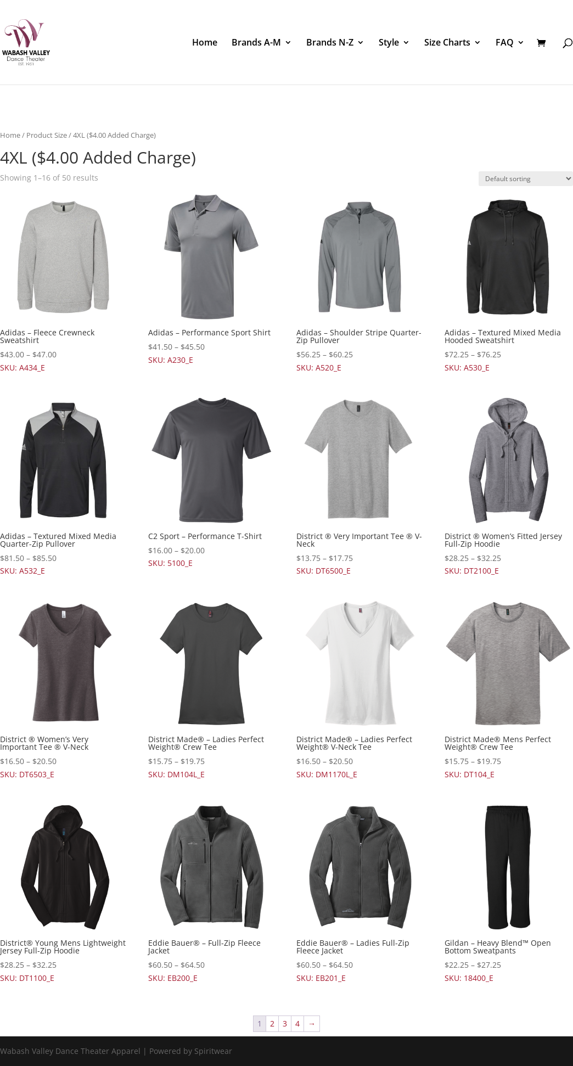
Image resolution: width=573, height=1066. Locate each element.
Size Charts (447, 43)
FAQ (505, 43)
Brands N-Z (329, 43)
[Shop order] (526, 178)
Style (389, 43)
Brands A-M (256, 43)
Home (204, 43)
